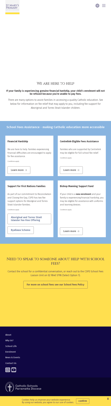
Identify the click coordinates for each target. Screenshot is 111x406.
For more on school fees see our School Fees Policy (55, 284)
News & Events (12, 357)
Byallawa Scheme (20, 230)
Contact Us (10, 363)
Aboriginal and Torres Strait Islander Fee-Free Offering (26, 219)
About (8, 335)
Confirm (82, 400)
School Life (11, 346)
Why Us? (9, 340)
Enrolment (10, 352)
